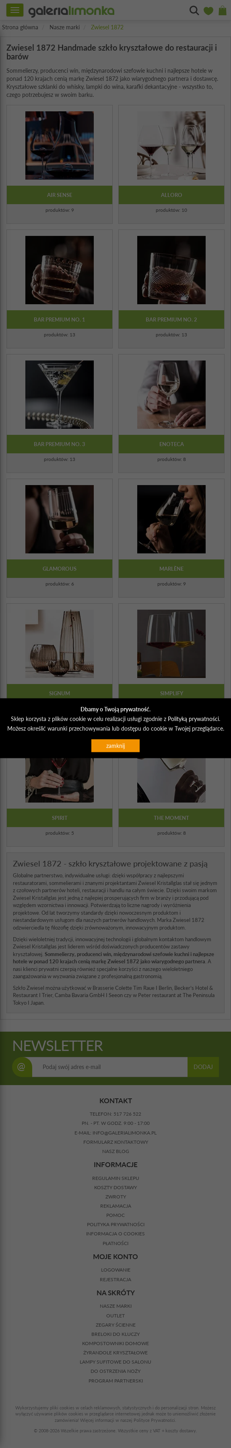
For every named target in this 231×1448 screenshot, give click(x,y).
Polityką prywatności (193, 718)
